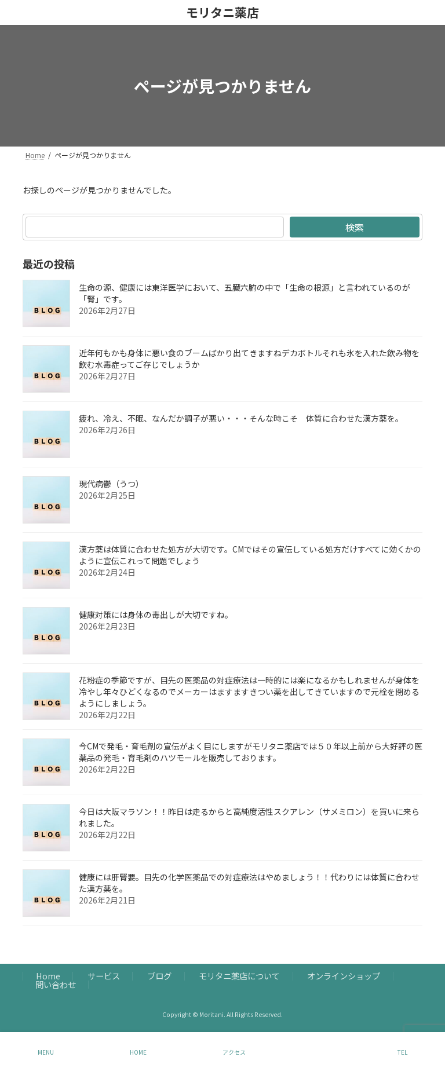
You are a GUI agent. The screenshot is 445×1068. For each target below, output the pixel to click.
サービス (103, 976)
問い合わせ (55, 984)
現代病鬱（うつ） (111, 483)
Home (48, 976)
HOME (138, 1052)
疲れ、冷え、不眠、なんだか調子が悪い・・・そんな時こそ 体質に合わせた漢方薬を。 (241, 418)
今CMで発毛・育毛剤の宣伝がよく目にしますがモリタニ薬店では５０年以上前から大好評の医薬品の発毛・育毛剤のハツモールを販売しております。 (250, 751)
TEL (402, 1052)
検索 (354, 227)
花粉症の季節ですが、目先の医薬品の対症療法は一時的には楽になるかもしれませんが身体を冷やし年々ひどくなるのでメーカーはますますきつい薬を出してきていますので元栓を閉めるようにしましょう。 (249, 691)
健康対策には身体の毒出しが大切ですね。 (156, 614)
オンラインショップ (343, 976)
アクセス (234, 1052)
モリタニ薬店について (239, 976)
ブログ (159, 976)
